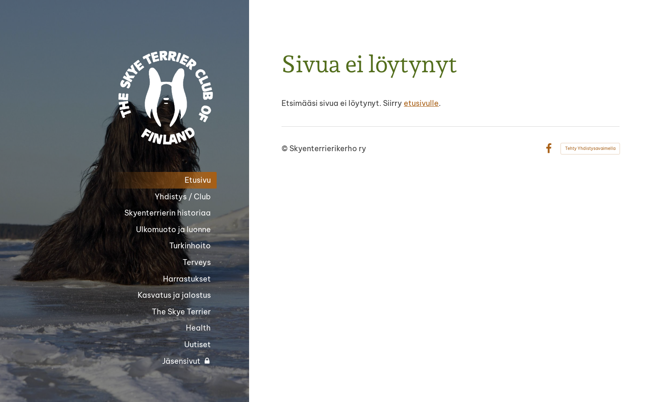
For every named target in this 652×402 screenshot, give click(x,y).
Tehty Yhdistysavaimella (590, 148)
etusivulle (421, 103)
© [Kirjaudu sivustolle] (285, 148)
